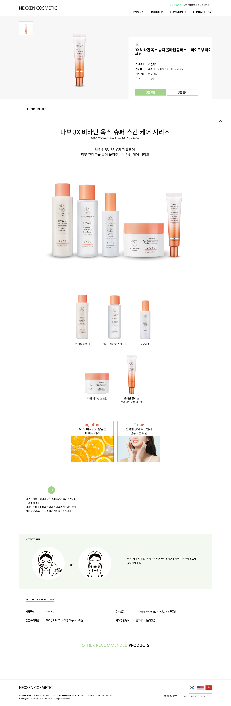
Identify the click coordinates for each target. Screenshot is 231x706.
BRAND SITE (175, 696)
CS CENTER (190, 5)
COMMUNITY (178, 11)
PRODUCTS (156, 11)
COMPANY (136, 11)
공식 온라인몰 (176, 5)
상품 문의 (182, 92)
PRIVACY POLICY (200, 696)
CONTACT (199, 11)
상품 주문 (150, 92)
